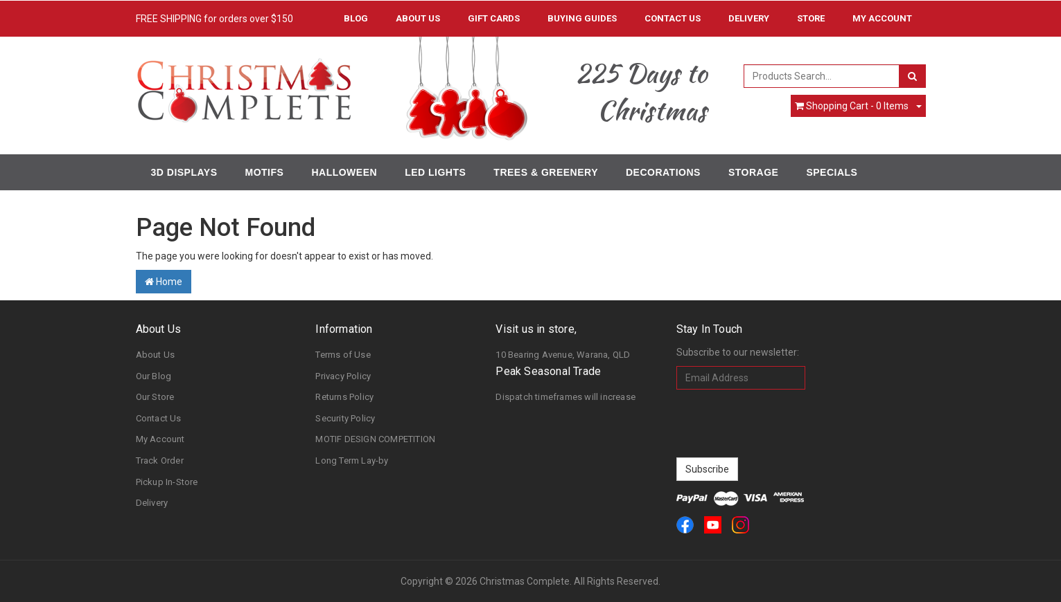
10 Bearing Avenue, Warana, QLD (563, 354)
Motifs (264, 172)
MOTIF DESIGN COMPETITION (375, 439)
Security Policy (345, 418)
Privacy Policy (343, 376)
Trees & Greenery (545, 172)
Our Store (155, 397)
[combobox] (822, 76)
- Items (852, 105)
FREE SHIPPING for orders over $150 (214, 18)
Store (811, 18)
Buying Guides (582, 18)
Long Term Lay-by (351, 460)
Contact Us (673, 18)
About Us (418, 18)
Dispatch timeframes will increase (565, 397)
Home (163, 281)
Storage (753, 172)
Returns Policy (344, 397)
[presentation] (781, 423)
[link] (685, 524)
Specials (831, 172)
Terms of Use (342, 354)
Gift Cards (494, 18)
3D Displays (184, 172)
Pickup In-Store (167, 482)
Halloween (344, 172)
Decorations (663, 172)
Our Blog (154, 376)
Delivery (748, 18)
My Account (160, 439)
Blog (356, 18)
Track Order (160, 460)
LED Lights (435, 172)
